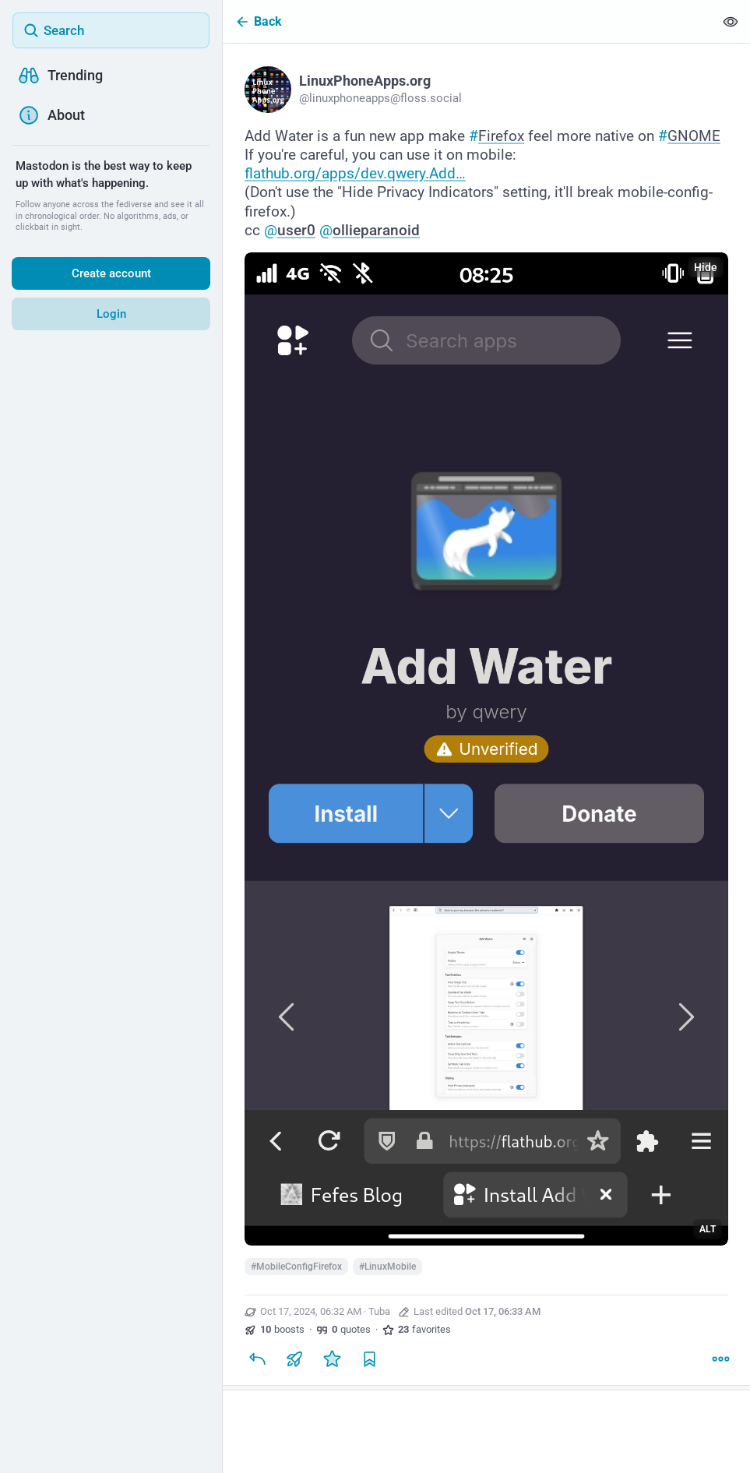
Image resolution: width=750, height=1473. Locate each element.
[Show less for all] (730, 21)
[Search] (111, 30)
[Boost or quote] (294, 1358)
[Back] (468, 21)
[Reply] (257, 1358)
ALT (707, 1229)
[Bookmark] (369, 1358)
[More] (720, 1358)
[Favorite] (331, 1358)
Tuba (379, 1311)
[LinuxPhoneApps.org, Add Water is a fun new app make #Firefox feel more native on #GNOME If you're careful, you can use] (486, 716)
